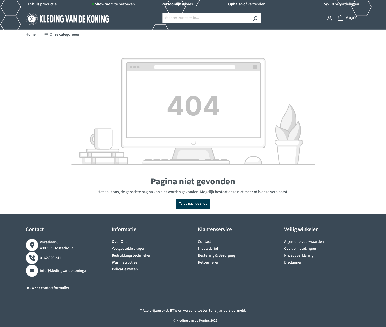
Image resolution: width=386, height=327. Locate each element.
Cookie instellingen (300, 248)
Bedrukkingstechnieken (131, 255)
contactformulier (55, 288)
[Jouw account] (329, 18)
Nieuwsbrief (208, 248)
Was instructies (124, 262)
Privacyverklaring (298, 255)
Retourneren (208, 262)
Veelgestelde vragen (128, 248)
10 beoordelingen (341, 4)
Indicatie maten (125, 269)
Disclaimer (293, 262)
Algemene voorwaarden (304, 241)
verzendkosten (195, 310)
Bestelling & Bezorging (216, 255)
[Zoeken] (255, 18)
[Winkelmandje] (347, 18)
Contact (204, 241)
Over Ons (119, 241)
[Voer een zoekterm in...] (206, 18)
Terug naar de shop (193, 203)
